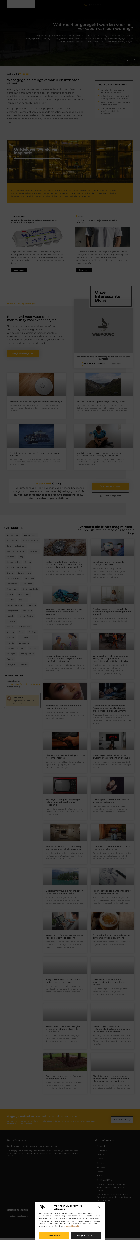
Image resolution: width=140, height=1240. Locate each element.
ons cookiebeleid (71, 1226)
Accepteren (54, 1235)
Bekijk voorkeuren (85, 1235)
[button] (99, 1207)
